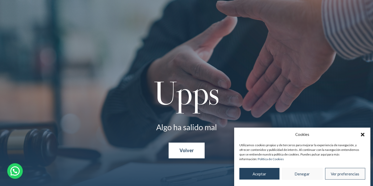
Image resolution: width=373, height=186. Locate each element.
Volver (187, 150)
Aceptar (259, 174)
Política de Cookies (271, 159)
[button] (362, 134)
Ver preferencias (345, 174)
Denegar (302, 174)
